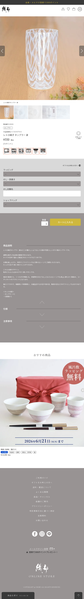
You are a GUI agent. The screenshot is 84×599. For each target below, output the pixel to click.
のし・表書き (9, 179)
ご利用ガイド (42, 477)
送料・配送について (42, 487)
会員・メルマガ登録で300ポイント (42, 2)
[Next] (81, 51)
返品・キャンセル (42, 496)
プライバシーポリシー (42, 506)
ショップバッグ (10, 200)
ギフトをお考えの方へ (70, 165)
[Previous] (2, 51)
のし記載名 (8, 189)
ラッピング (8, 170)
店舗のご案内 (42, 501)
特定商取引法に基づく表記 (42, 511)
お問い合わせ (42, 520)
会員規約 (42, 515)
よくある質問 (42, 492)
